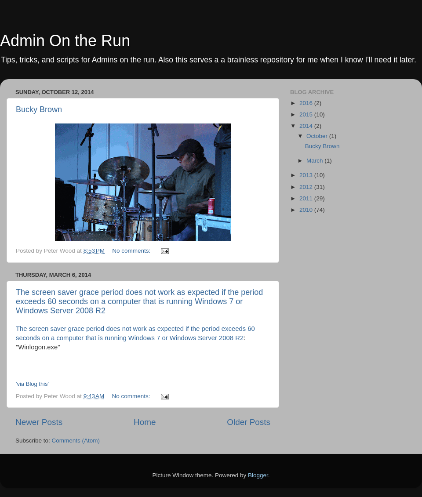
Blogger (258, 475)
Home (145, 422)
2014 (306, 126)
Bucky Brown (39, 109)
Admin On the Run (65, 41)
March (315, 160)
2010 (306, 210)
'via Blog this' (32, 384)
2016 (306, 103)
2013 (306, 175)
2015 (306, 114)
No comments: (132, 250)
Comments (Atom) (76, 440)
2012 (306, 187)
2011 (306, 198)
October (317, 136)
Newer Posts (38, 422)
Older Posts (248, 422)
